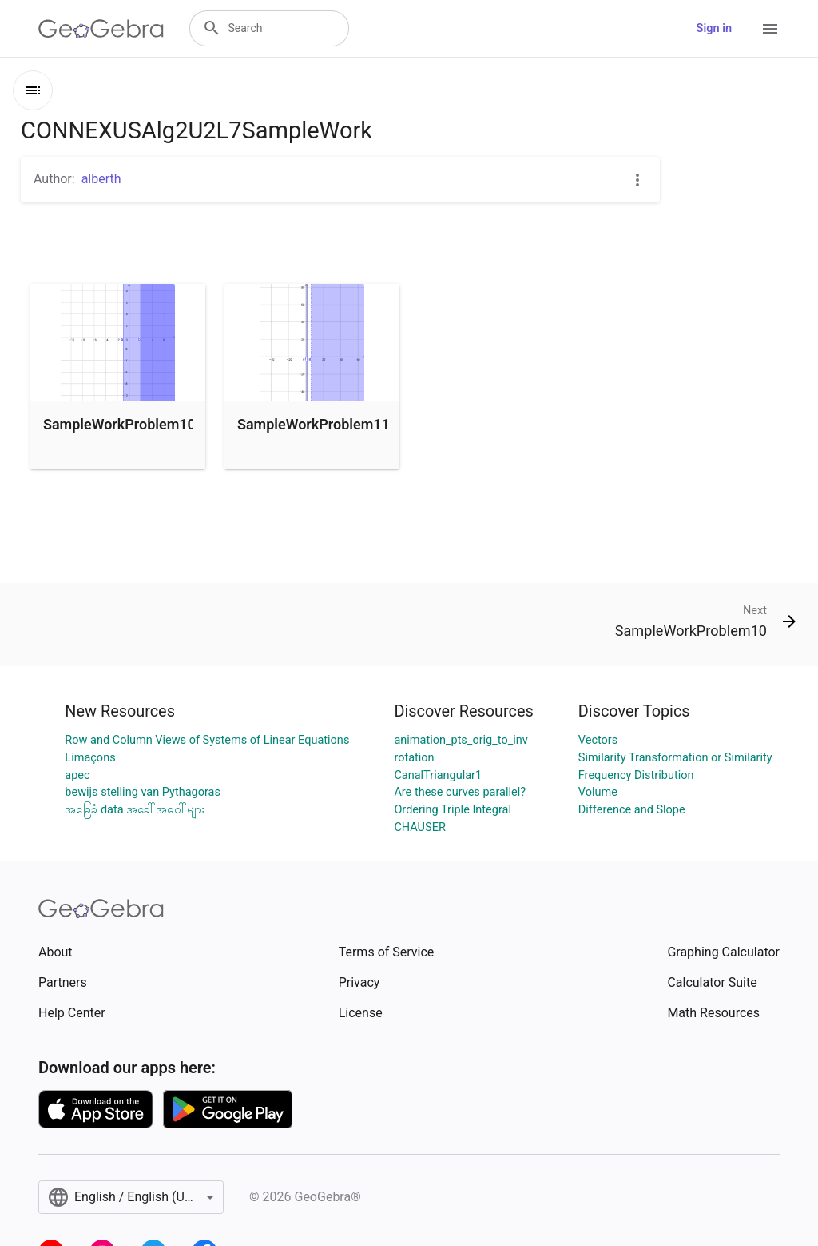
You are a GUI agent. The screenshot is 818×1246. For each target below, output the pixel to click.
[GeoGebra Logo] (101, 28)
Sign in (714, 28)
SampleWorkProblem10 (119, 424)
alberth (101, 178)
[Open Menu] (770, 28)
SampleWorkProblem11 (313, 424)
